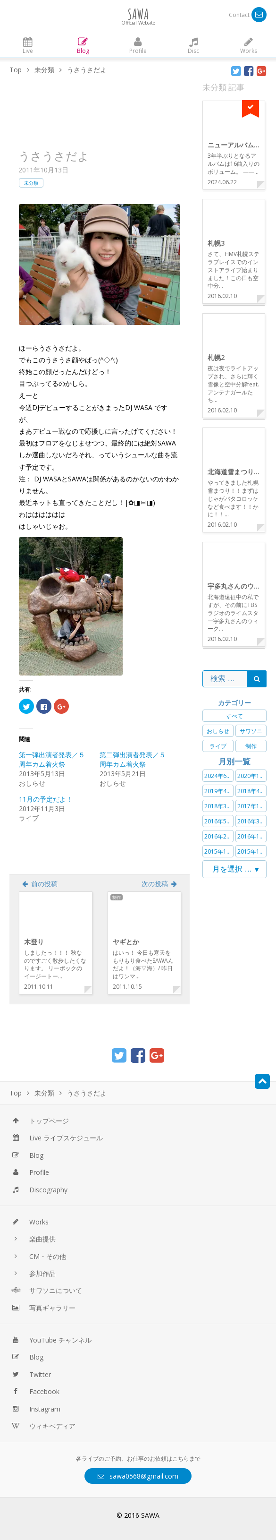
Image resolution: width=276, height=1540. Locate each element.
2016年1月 (251, 836)
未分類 (31, 183)
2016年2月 (218, 836)
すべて (234, 716)
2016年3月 (251, 821)
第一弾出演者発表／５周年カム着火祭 (52, 759)
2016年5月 (218, 821)
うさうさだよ (53, 155)
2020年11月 (252, 776)
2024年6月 (218, 776)
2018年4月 (251, 791)
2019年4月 (218, 791)
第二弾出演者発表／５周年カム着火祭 (133, 759)
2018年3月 (218, 806)
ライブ (217, 746)
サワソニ (251, 731)
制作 (251, 746)
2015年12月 (219, 851)
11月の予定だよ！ (46, 799)
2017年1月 (251, 806)
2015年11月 (252, 851)
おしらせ (218, 731)
